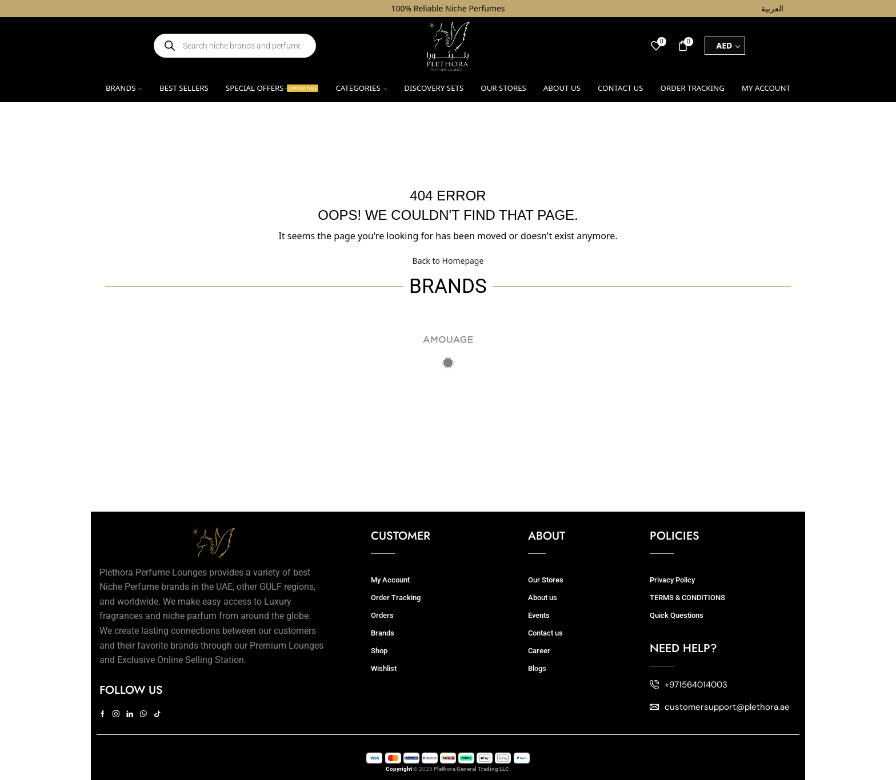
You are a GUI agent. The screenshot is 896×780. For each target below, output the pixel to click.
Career (539, 650)
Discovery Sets (433, 88)
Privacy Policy (672, 580)
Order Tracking (693, 88)
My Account (390, 580)
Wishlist (384, 668)
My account (766, 88)
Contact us (620, 88)
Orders (382, 615)
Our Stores (503, 88)
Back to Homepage (448, 260)
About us (562, 88)
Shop (379, 650)
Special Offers (272, 88)
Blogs (537, 668)
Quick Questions (676, 615)
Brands (124, 88)
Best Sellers (184, 88)
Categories (361, 88)
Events (539, 615)
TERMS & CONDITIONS (687, 597)
